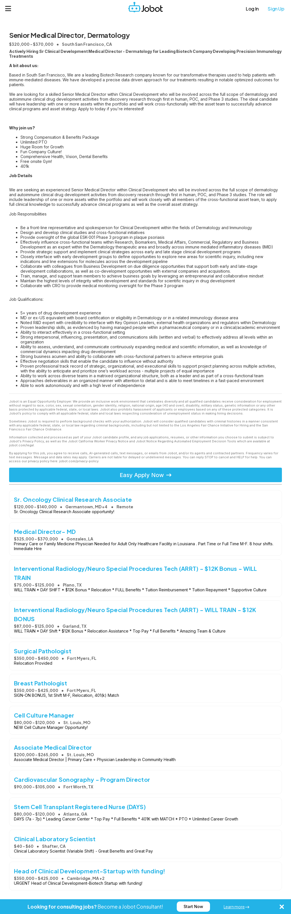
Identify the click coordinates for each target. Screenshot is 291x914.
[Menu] (8, 8)
